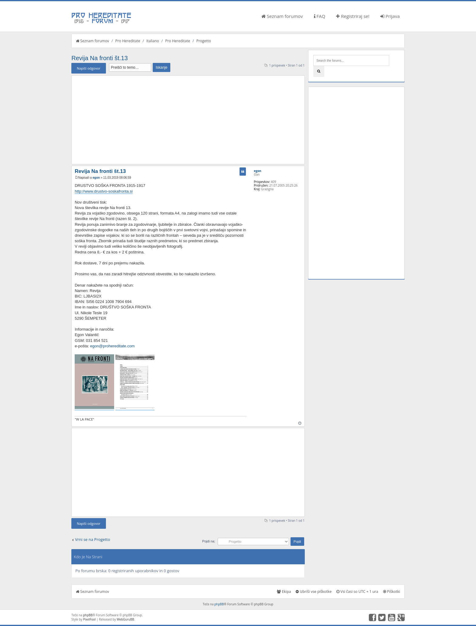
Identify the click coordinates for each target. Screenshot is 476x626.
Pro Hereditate (127, 40)
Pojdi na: (208, 541)
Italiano (152, 40)
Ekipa (284, 591)
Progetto (203, 40)
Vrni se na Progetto (92, 539)
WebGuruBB (125, 619)
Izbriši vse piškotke (314, 591)
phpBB (219, 604)
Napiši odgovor (88, 68)
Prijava (390, 16)
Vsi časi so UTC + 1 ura (357, 591)
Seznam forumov (282, 16)
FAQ (319, 16)
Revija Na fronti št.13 (99, 58)
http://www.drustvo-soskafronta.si (104, 191)
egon (96, 177)
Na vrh (299, 423)
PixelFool (89, 619)
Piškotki (391, 591)
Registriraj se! (352, 16)
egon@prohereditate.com (112, 346)
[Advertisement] (188, 119)
